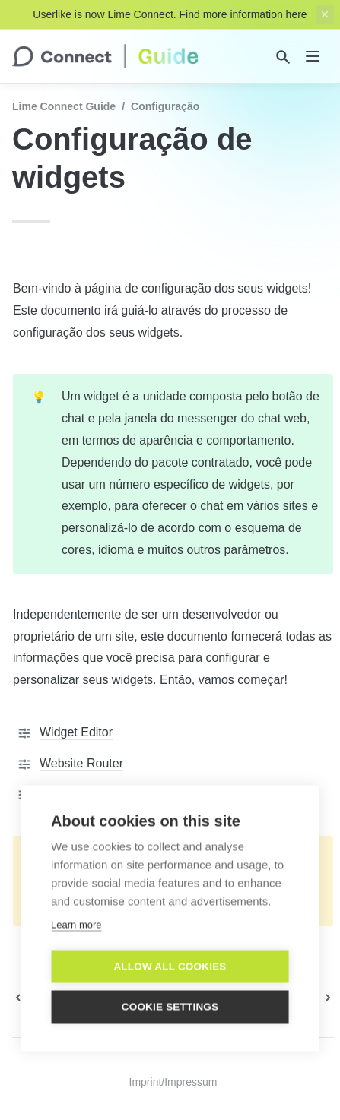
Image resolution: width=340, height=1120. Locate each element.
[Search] (283, 57)
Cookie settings (170, 1011)
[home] (105, 56)
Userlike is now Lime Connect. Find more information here (170, 14)
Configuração (165, 106)
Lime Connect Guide (64, 106)
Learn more (76, 929)
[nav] (312, 56)
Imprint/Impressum (173, 1082)
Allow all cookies (169, 971)
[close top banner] (325, 14)
